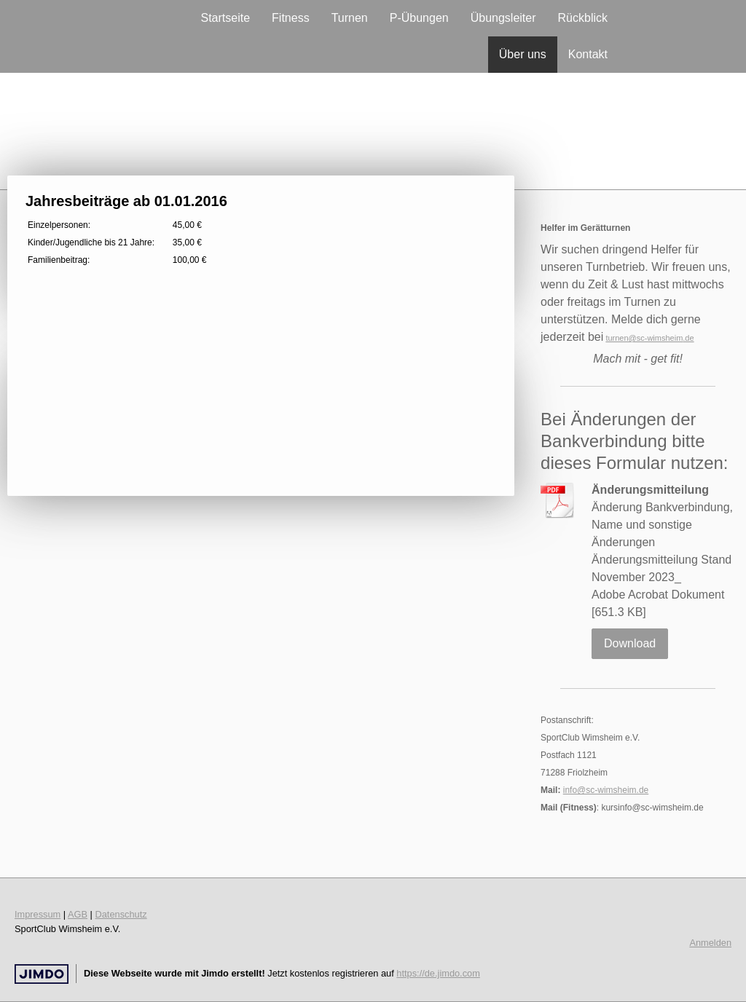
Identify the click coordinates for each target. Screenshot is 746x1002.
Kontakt (588, 54)
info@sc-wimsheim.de (606, 790)
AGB (77, 914)
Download (630, 643)
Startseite (225, 18)
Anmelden (710, 942)
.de (688, 338)
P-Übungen (419, 18)
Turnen (349, 18)
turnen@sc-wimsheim (644, 338)
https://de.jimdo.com (438, 973)
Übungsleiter (503, 18)
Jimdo (41, 974)
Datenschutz (121, 914)
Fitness (291, 18)
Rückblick (583, 18)
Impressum (37, 914)
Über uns (522, 54)
